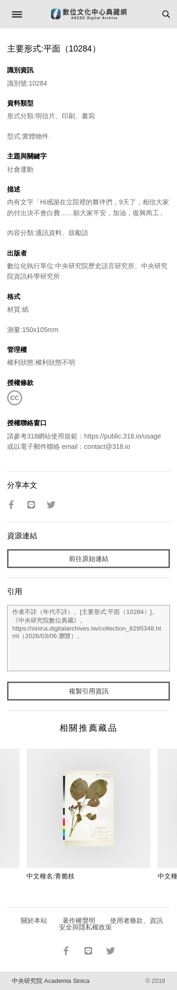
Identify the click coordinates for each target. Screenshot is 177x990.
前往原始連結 (89, 558)
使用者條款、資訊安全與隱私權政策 (111, 924)
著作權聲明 (78, 920)
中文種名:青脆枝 (50, 876)
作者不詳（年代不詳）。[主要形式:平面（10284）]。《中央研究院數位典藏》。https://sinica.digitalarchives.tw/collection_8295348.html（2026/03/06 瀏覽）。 (88, 638)
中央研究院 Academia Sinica (50, 980)
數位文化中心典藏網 (88, 14)
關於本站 (34, 920)
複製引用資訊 (89, 691)
